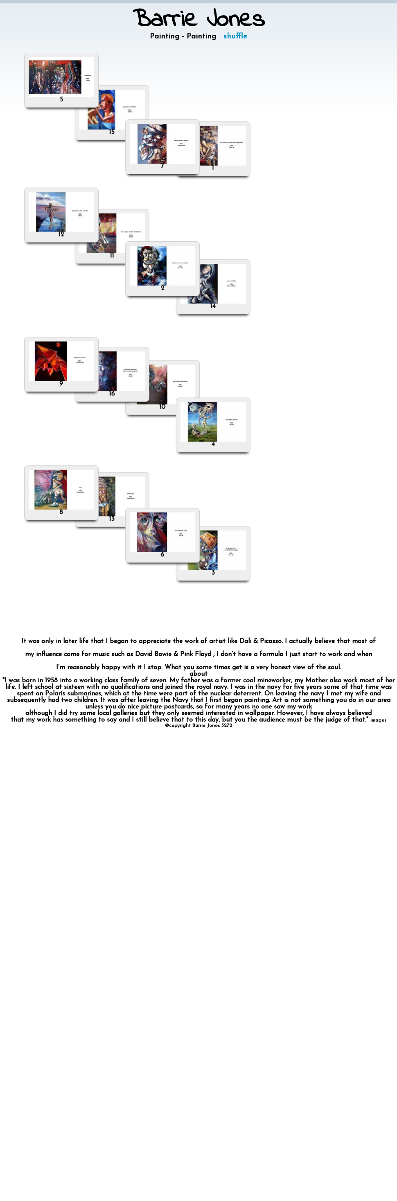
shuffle (235, 36)
